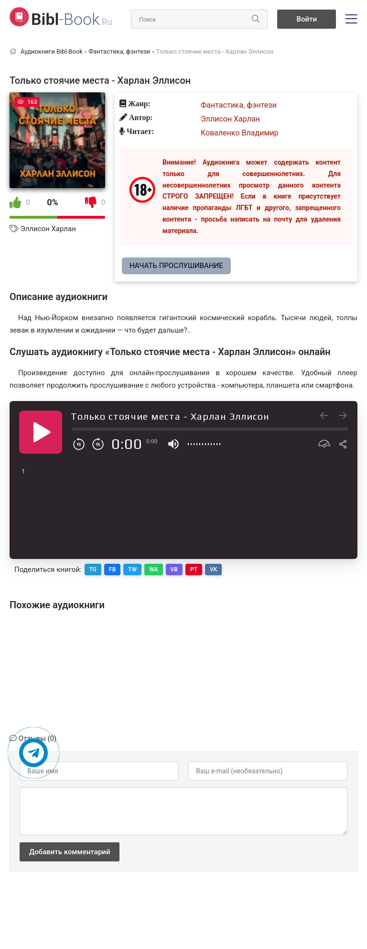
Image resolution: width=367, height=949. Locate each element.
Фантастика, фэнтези (239, 105)
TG (93, 569)
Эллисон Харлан (48, 228)
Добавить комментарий (69, 852)
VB (174, 569)
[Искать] (256, 19)
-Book (71, 19)
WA (153, 569)
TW (132, 569)
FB (112, 569)
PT (193, 569)
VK (213, 569)
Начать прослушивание (176, 265)
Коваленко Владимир (239, 132)
